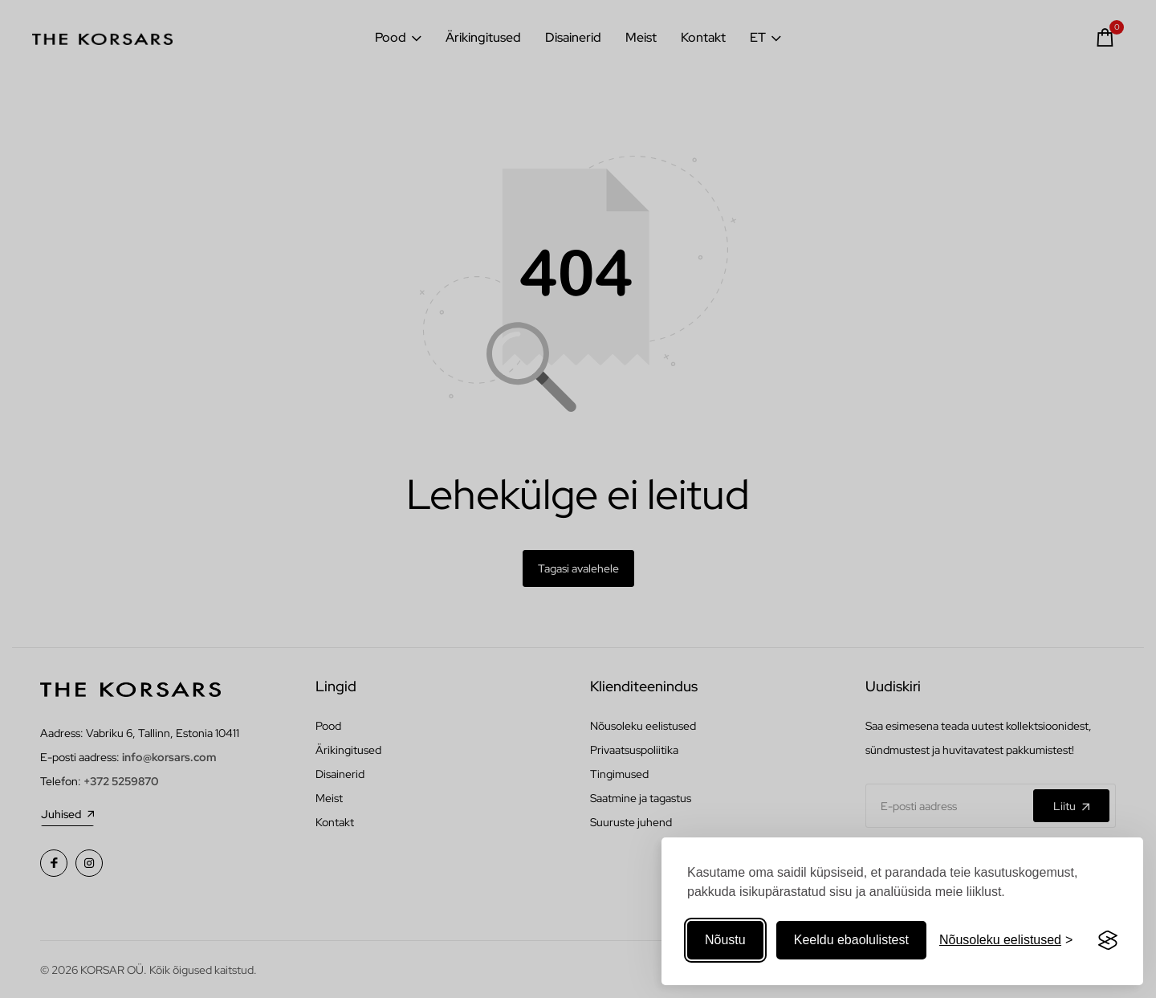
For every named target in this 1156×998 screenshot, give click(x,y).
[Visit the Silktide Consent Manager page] (1107, 940)
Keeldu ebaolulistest (851, 940)
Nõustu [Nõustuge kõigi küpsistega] (725, 940)
